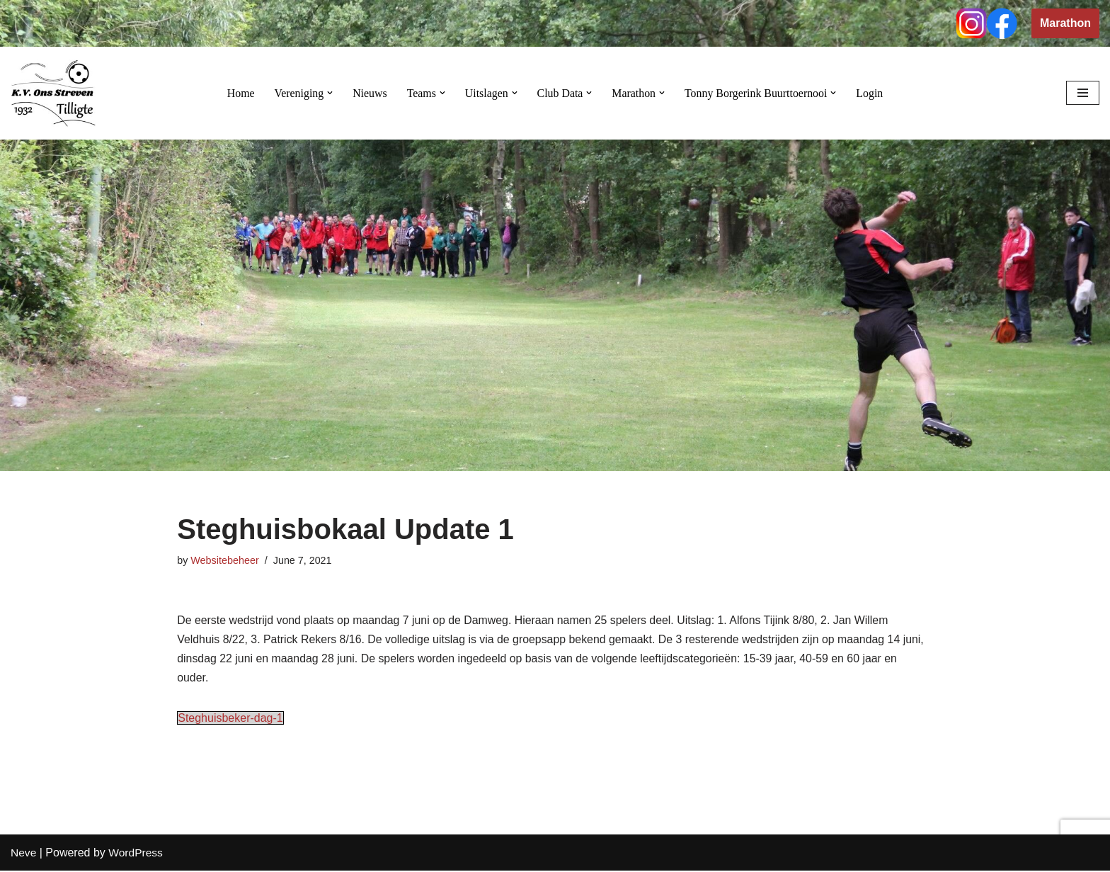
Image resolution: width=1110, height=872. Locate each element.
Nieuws (368, 93)
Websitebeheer (224, 560)
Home (239, 93)
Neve (24, 854)
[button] (328, 93)
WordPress (137, 854)
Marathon (1065, 23)
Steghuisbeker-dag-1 (230, 719)
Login (871, 93)
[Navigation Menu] (1082, 93)
